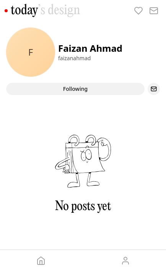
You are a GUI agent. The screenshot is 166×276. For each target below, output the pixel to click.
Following (75, 88)
